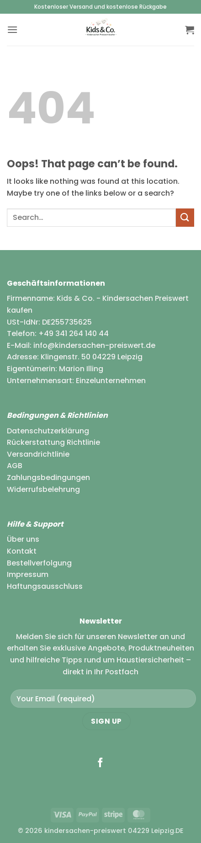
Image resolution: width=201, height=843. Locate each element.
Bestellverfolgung (39, 563)
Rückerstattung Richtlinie (53, 442)
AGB (14, 465)
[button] (12, 29)
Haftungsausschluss (45, 586)
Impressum (27, 574)
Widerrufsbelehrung (43, 489)
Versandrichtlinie (38, 454)
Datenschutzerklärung (48, 431)
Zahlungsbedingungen (48, 477)
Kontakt (22, 551)
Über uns (23, 539)
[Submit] (185, 217)
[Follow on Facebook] (100, 763)
